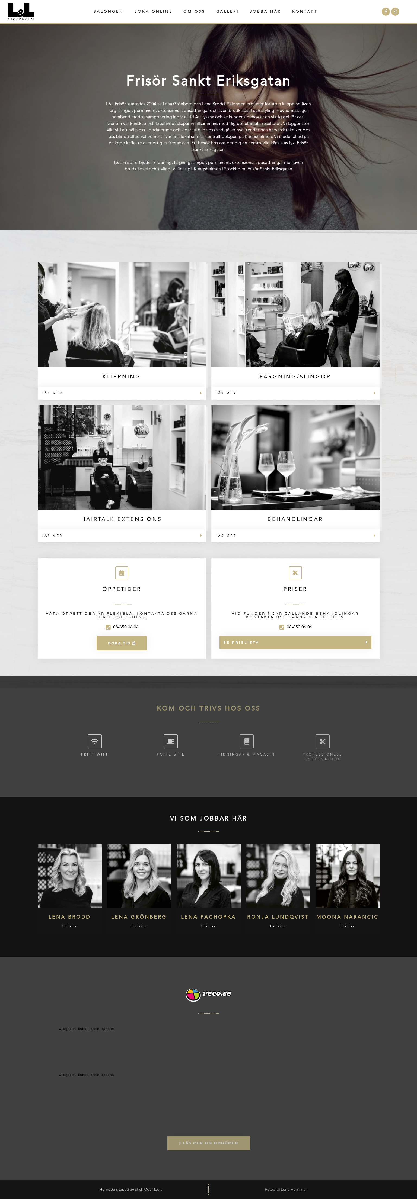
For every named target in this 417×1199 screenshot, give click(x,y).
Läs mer (52, 393)
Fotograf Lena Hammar (286, 1189)
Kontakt (305, 12)
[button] (122, 393)
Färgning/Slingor (295, 377)
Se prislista (241, 642)
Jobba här (265, 12)
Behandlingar (295, 519)
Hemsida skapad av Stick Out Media (131, 1189)
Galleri (227, 12)
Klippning (122, 377)
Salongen (108, 12)
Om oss (194, 12)
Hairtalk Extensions (121, 519)
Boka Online (153, 12)
